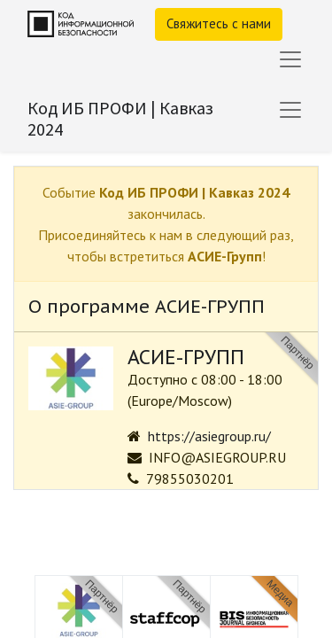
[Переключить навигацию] (290, 110)
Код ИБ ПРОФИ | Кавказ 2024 (120, 118)
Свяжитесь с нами (218, 23)
